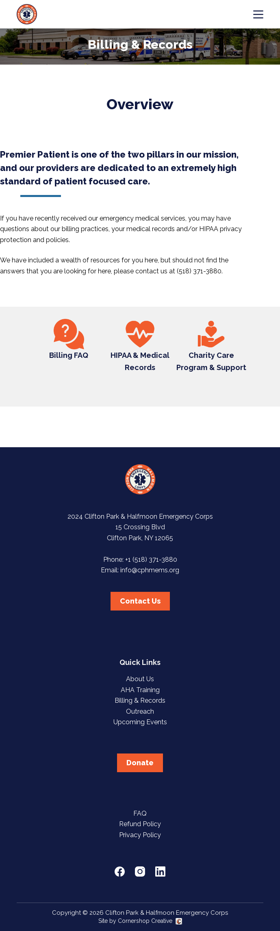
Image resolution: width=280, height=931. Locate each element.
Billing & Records (140, 700)
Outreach (140, 711)
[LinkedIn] (160, 871)
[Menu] (258, 14)
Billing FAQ (68, 355)
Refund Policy (140, 824)
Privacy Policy (140, 835)
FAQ (140, 813)
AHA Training (140, 690)
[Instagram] (140, 871)
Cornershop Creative (145, 921)
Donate (140, 762)
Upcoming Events (140, 722)
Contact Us (140, 601)
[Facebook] (120, 871)
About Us (140, 679)
